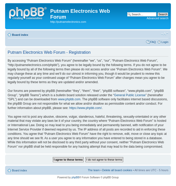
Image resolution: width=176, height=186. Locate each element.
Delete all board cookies (117, 170)
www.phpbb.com (69, 99)
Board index (20, 34)
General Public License (129, 95)
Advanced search (157, 18)
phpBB (75, 177)
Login (164, 41)
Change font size (164, 33)
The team (93, 170)
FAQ (153, 41)
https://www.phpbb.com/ (85, 108)
